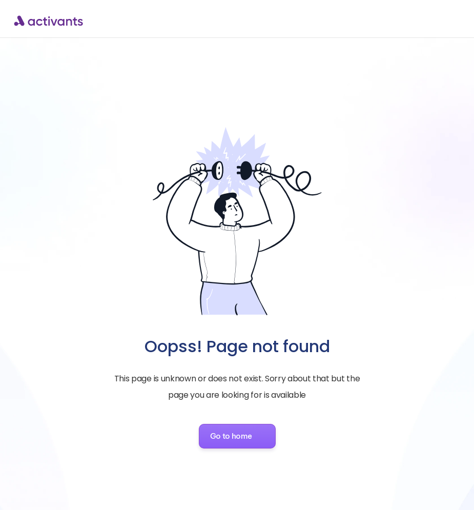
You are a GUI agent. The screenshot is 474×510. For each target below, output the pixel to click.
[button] (237, 436)
